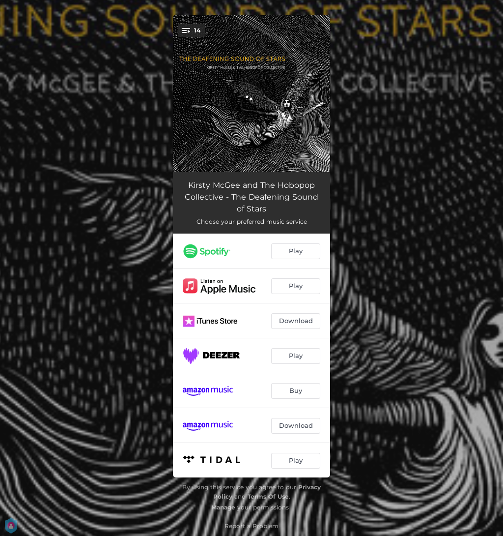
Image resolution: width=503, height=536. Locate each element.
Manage (223, 507)
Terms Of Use (268, 496)
